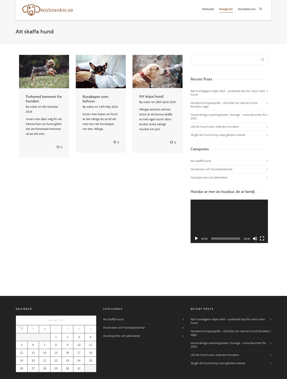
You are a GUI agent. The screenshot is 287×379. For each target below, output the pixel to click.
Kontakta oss (247, 9)
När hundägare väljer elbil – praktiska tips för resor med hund (228, 93)
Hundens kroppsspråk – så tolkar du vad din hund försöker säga (224, 105)
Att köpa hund (151, 97)
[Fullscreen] (262, 238)
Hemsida (208, 9)
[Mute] (255, 238)
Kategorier (226, 10)
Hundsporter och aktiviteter (209, 178)
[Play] (196, 238)
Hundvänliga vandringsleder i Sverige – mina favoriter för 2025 (228, 117)
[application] (229, 221)
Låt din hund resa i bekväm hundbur (215, 127)
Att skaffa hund (201, 161)
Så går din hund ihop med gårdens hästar (218, 135)
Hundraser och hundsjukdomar (212, 169)
